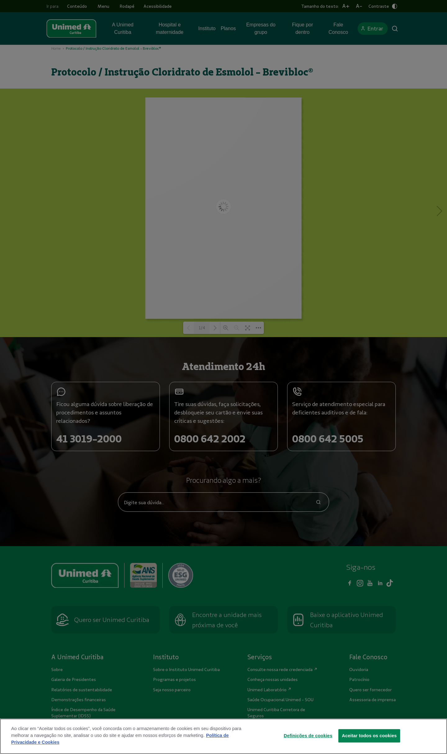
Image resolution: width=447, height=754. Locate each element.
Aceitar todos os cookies (369, 742)
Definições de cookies (308, 742)
